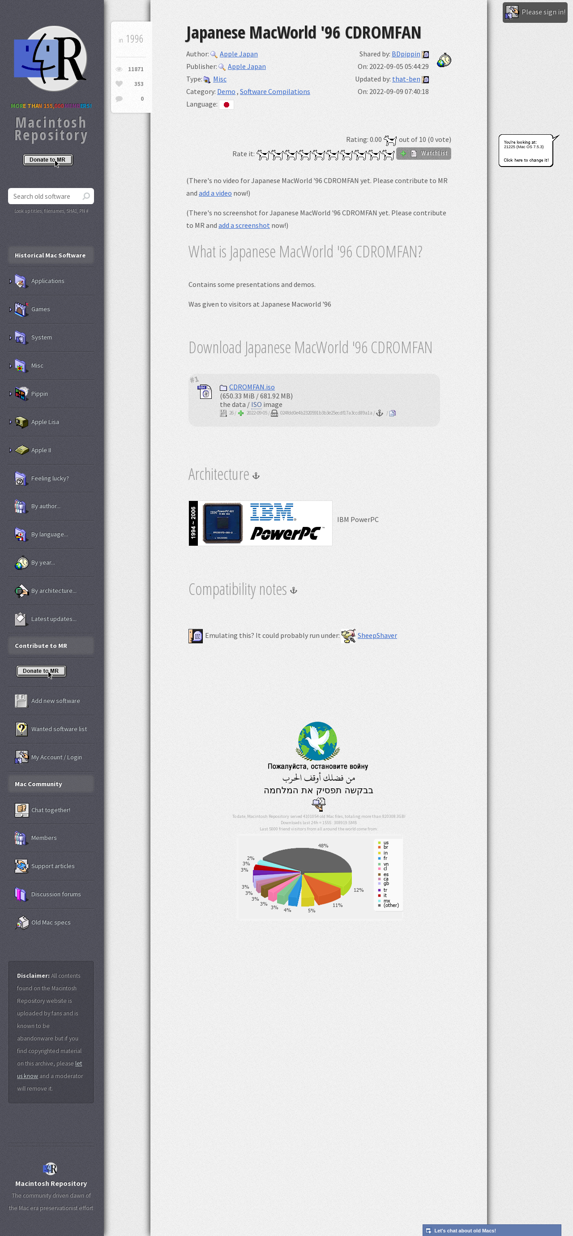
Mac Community (38, 784)
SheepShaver (369, 635)
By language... (41, 534)
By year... (35, 563)
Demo (226, 91)
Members (36, 838)
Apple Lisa (37, 422)
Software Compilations (275, 91)
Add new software (47, 701)
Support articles (45, 866)
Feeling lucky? (42, 478)
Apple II (33, 450)
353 (139, 84)
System (33, 337)
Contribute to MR (41, 646)
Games (32, 309)
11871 (136, 69)
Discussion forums (48, 894)
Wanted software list (51, 729)
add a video (215, 192)
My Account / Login (48, 757)
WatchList (424, 153)
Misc (215, 78)
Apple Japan (234, 53)
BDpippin (406, 53)
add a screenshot (244, 225)
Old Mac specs (43, 922)
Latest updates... (46, 619)
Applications (39, 281)
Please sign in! (535, 12)
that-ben (406, 78)
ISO (256, 404)
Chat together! (42, 810)
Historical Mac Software (50, 255)
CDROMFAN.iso (247, 386)
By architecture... (46, 591)
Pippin (31, 394)
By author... (37, 506)
